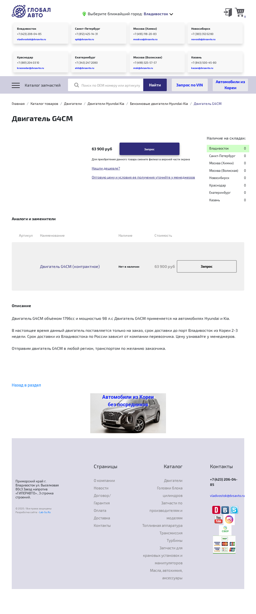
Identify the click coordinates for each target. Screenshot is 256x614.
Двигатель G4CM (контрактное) (70, 266)
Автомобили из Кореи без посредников (128, 401)
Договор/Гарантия (102, 499)
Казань (196, 57)
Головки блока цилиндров (169, 492)
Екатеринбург (85, 57)
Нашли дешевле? (106, 168)
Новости (101, 488)
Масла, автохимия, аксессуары (166, 574)
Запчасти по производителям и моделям (166, 510)
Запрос (149, 149)
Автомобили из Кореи (230, 84)
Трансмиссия (171, 533)
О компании (104, 480)
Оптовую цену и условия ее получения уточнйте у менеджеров (143, 177)
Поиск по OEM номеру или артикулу (107, 84)
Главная (18, 103)
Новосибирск (200, 28)
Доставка (102, 518)
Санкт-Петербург (87, 28)
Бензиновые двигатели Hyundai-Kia (159, 103)
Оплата (100, 510)
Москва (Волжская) (147, 57)
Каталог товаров (44, 103)
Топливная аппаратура (162, 525)
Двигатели (73, 103)
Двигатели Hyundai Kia (106, 103)
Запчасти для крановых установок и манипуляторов (162, 555)
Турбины (174, 540)
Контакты (102, 525)
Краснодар (25, 57)
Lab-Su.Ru (45, 512)
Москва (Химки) (145, 28)
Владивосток (26, 28)
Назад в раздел (26, 385)
